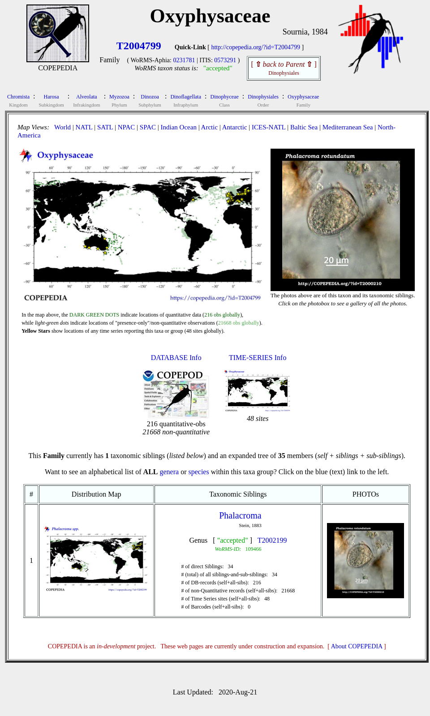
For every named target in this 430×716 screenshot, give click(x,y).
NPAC (126, 127)
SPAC (148, 127)
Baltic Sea (304, 127)
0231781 (184, 60)
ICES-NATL (268, 127)
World (62, 127)
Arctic (209, 127)
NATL (84, 127)
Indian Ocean (179, 127)
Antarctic (234, 127)
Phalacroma (240, 515)
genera (169, 472)
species (198, 472)
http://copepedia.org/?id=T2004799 (255, 47)
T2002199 (272, 540)
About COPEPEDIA (357, 646)
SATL (105, 127)
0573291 (225, 60)
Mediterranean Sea (347, 127)
